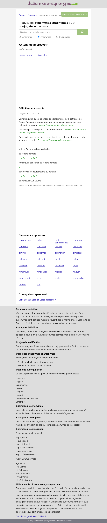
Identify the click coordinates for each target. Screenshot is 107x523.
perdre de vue (25, 55)
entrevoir (41, 259)
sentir (57, 278)
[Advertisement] (53, 82)
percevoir (59, 265)
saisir (39, 278)
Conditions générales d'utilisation (32, 516)
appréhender (25, 240)
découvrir (77, 246)
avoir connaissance (61, 241)
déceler (58, 246)
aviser (40, 240)
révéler (76, 272)
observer (23, 265)
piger (75, 265)
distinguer (60, 253)
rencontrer (42, 272)
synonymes (43, 22)
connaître (23, 246)
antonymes (60, 22)
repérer (58, 272)
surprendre (78, 278)
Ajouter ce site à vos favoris (74, 14)
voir (38, 284)
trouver (22, 284)
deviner (22, 253)
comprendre (79, 240)
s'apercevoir (25, 278)
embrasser (78, 253)
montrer (59, 259)
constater (41, 246)
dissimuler (42, 55)
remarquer (24, 272)
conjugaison (27, 26)
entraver (23, 259)
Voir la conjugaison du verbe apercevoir (37, 300)
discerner (41, 253)
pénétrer (41, 265)
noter (75, 259)
